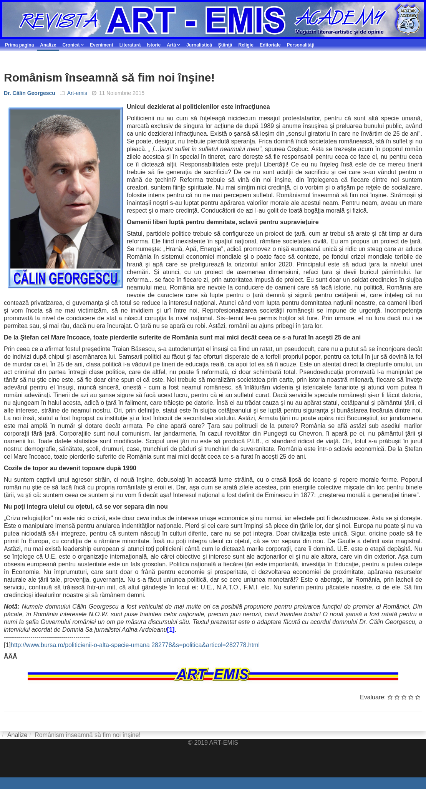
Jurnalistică (199, 45)
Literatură (130, 45)
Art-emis (77, 93)
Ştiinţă (225, 45)
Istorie (154, 45)
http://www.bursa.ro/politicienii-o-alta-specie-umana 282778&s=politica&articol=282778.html (135, 645)
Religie (246, 45)
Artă (171, 45)
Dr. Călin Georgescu (29, 93)
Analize (48, 45)
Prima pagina (19, 45)
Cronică (71, 45)
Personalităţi (301, 45)
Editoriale (270, 45)
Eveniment (101, 45)
